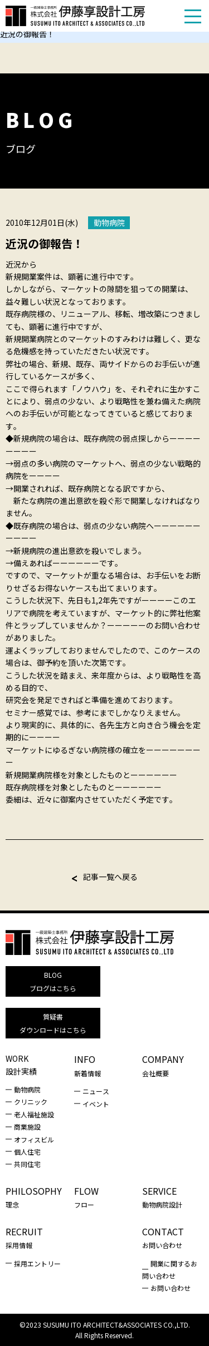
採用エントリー (37, 1263)
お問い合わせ (170, 1288)
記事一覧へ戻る (110, 876)
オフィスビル (34, 1139)
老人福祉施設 (34, 1114)
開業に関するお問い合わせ (169, 1269)
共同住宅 (27, 1164)
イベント (95, 1104)
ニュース (95, 1091)
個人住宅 (27, 1151)
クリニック (30, 1101)
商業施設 (27, 1126)
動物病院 (109, 222)
